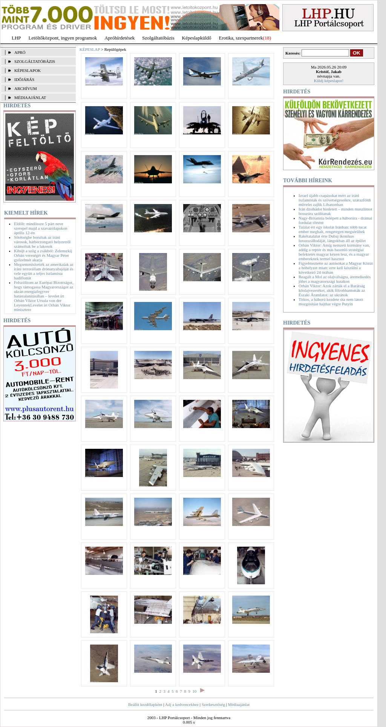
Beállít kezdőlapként (145, 704)
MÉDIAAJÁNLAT (30, 97)
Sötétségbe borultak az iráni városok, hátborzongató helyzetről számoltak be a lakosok (42, 241)
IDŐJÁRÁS (24, 79)
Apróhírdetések (119, 38)
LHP (16, 38)
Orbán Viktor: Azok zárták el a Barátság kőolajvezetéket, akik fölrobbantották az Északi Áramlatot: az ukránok (332, 290)
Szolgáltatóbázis (158, 38)
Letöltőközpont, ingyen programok (63, 38)
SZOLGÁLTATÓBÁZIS (34, 61)
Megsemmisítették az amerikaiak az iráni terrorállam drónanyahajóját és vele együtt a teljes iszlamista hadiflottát (44, 271)
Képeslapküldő (196, 38)
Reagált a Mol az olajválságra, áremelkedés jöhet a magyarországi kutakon (335, 278)
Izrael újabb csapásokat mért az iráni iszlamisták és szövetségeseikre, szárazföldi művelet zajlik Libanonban (335, 200)
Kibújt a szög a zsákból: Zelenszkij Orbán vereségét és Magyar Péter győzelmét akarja (43, 255)
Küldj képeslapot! (329, 80)
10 (194, 691)
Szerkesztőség (213, 704)
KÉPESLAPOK (27, 70)
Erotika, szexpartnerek (241, 38)
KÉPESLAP (90, 49)
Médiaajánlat (239, 704)
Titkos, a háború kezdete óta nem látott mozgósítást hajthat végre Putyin (331, 301)
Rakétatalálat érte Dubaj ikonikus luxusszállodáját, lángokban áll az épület (332, 238)
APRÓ (19, 52)
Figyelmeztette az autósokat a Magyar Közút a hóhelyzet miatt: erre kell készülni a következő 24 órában (336, 267)
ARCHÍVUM (25, 88)
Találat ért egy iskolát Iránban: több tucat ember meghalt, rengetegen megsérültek (333, 229)
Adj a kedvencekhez (182, 704)
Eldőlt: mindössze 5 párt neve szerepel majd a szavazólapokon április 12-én (40, 228)
